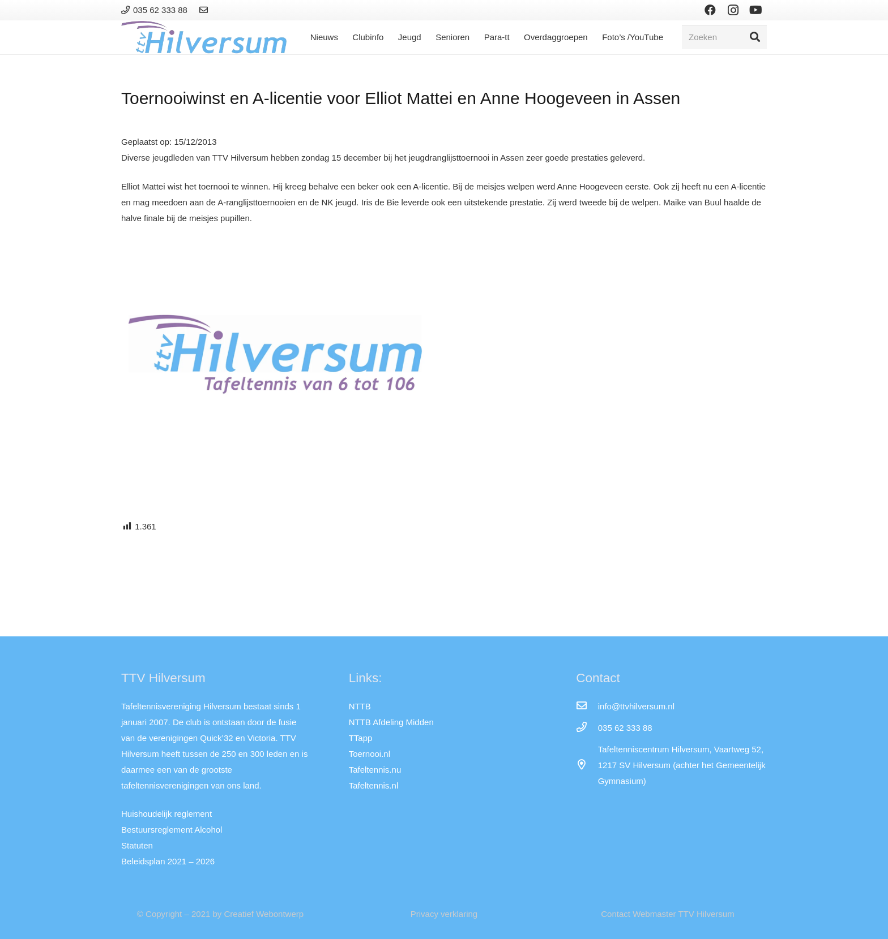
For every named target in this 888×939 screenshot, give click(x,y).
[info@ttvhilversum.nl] (586, 706)
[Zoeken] (724, 37)
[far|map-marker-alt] (586, 765)
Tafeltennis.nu (375, 769)
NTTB (360, 706)
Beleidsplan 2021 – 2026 (168, 861)
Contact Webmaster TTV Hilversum (667, 914)
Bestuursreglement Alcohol (171, 829)
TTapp (361, 738)
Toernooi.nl (369, 754)
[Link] (205, 10)
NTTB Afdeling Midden (391, 722)
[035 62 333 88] (586, 728)
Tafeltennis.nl (374, 785)
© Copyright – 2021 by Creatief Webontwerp (220, 914)
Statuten (137, 845)
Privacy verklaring (444, 914)
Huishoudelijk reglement (166, 814)
